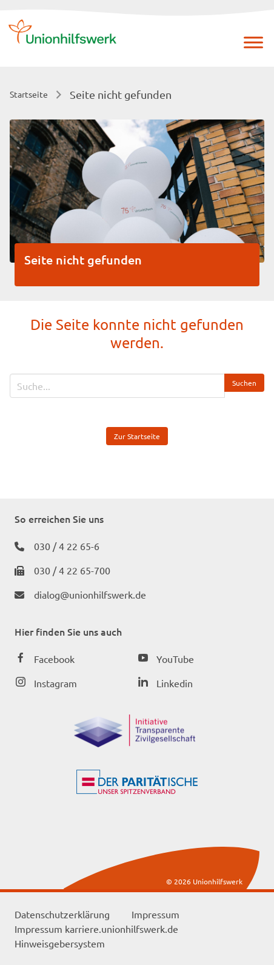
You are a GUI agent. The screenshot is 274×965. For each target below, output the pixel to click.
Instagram (55, 683)
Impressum (155, 914)
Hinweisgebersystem (60, 943)
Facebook (54, 659)
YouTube (175, 659)
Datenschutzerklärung (62, 914)
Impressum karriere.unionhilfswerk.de (96, 929)
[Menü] (253, 42)
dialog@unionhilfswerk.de (90, 594)
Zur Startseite (137, 436)
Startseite (29, 94)
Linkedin (174, 683)
